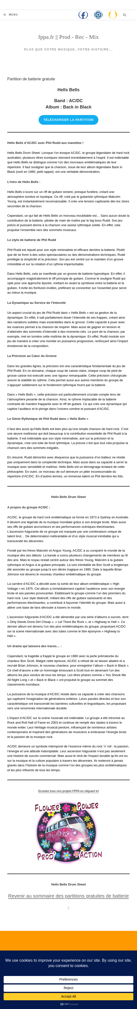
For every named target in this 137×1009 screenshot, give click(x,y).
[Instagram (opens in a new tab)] (98, 15)
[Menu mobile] (11, 14)
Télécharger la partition (68, 120)
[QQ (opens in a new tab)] (113, 15)
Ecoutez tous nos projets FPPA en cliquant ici (68, 790)
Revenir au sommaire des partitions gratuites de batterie (68, 896)
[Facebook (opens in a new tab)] (83, 15)
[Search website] (124, 15)
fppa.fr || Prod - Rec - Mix (68, 37)
